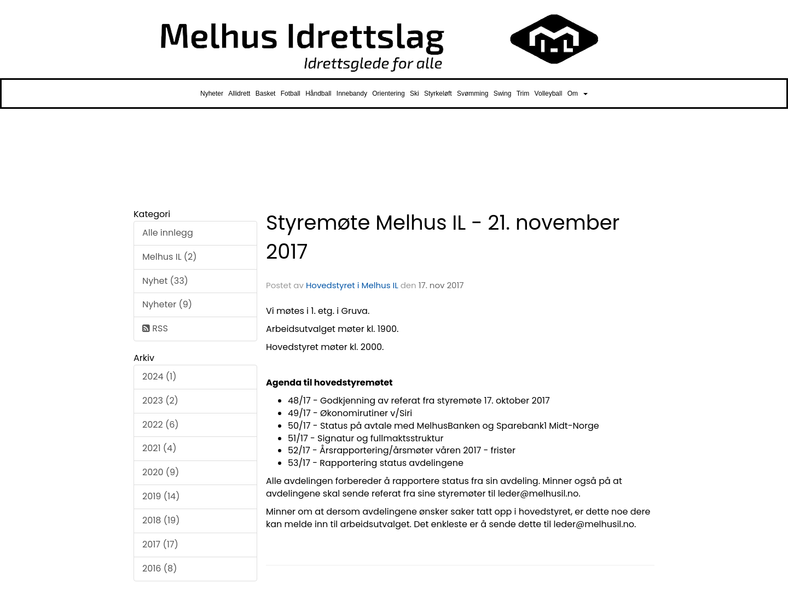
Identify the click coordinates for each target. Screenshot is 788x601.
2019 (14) (160, 496)
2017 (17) (160, 544)
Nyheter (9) (167, 304)
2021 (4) (159, 448)
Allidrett (239, 93)
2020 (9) (160, 472)
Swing (503, 93)
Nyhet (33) (165, 281)
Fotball (290, 93)
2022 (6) (160, 424)
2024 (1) (159, 376)
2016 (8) (159, 568)
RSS (155, 328)
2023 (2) (160, 400)
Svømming (472, 93)
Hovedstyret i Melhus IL (352, 285)
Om (577, 93)
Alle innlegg (167, 232)
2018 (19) (160, 520)
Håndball (318, 93)
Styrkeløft (438, 93)
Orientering (388, 93)
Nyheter (211, 93)
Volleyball (549, 93)
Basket (266, 93)
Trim (523, 93)
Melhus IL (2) (169, 256)
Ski (414, 93)
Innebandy (352, 93)
